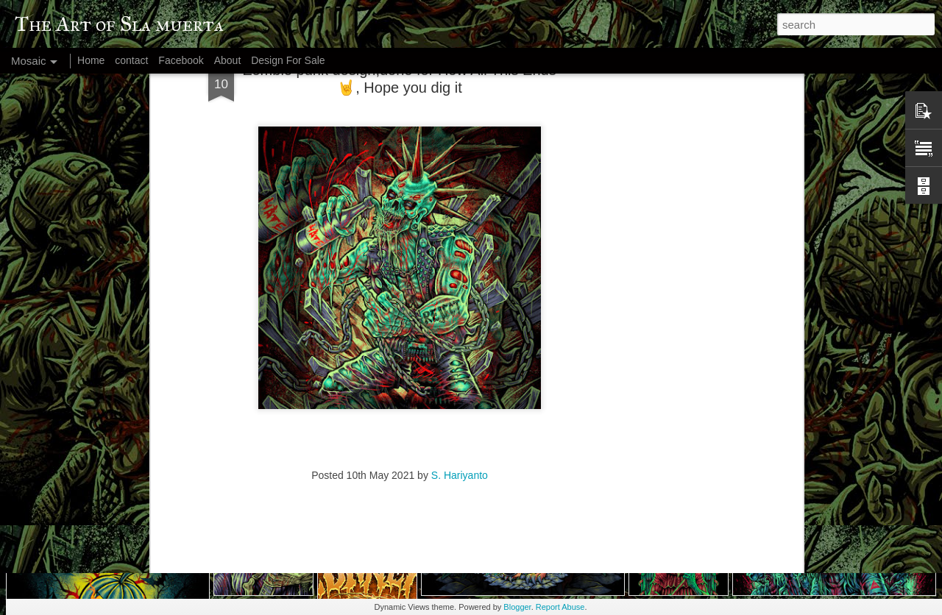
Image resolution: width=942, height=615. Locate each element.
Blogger (517, 606)
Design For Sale (288, 60)
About (227, 60)
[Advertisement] (399, 437)
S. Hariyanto (459, 342)
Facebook (180, 60)
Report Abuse (560, 606)
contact (131, 60)
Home (91, 60)
